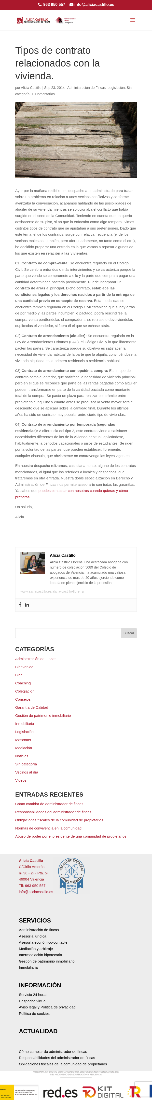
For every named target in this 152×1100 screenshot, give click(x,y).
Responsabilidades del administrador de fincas (53, 812)
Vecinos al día (26, 772)
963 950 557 (54, 4)
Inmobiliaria (24, 723)
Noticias (21, 756)
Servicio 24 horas (33, 994)
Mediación (23, 748)
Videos (21, 780)
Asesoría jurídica (32, 936)
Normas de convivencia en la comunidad (48, 828)
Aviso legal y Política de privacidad (47, 1007)
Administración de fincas (39, 930)
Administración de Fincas (86, 88)
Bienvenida (24, 667)
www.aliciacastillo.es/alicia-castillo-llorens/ (52, 591)
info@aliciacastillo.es (36, 892)
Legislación (116, 88)
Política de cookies (34, 1013)
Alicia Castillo (31, 88)
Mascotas (23, 740)
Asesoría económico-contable (43, 942)
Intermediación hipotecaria (40, 955)
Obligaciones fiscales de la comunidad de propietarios (59, 820)
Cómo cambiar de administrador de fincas (49, 804)
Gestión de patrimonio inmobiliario (43, 715)
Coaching (23, 683)
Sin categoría (26, 764)
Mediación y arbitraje (36, 949)
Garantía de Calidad (31, 707)
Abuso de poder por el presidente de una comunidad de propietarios (70, 836)
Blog (19, 675)
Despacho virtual (32, 1001)
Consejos (23, 699)
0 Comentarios (43, 94)
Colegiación (24, 691)
